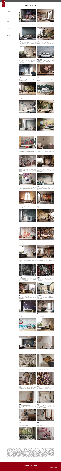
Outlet (42, 1)
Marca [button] (8, 9)
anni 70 (8, 18)
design (8, 21)
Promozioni (51, 1)
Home (25, 6)
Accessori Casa (36, 1)
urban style (8, 24)
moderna (8, 22)
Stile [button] (8, 15)
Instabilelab (8, 11)
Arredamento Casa (29, 1)
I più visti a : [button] (9, 35)
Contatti (56, 1)
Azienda (19, 1)
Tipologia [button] (9, 28)
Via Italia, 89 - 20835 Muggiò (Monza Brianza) (30, 465)
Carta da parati (34, 6)
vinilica (8, 31)
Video (46, 1)
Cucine (23, 1)
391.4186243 (31, 466)
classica (8, 19)
